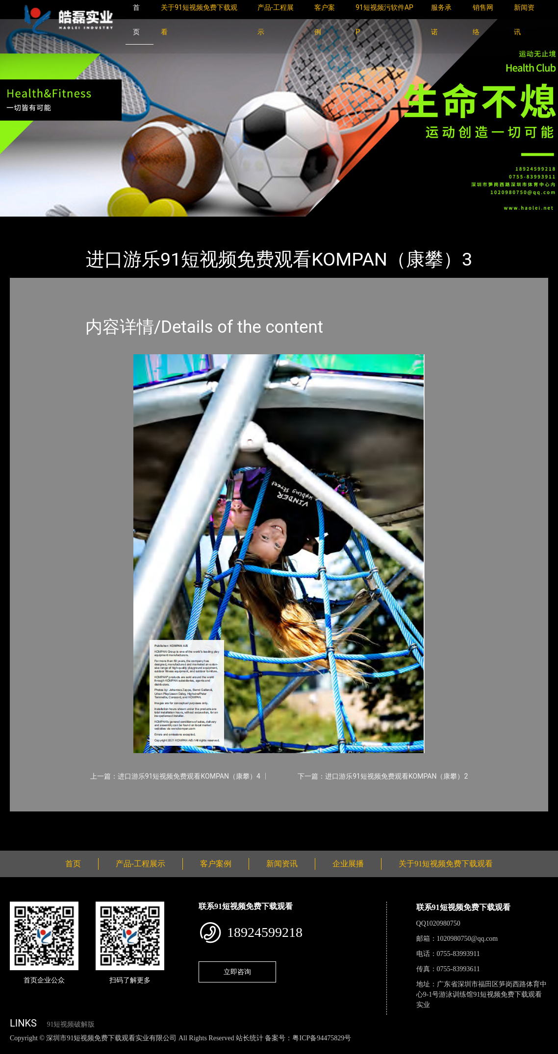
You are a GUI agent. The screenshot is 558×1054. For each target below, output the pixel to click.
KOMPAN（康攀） (132, 223)
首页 (27, 223)
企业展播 (348, 863)
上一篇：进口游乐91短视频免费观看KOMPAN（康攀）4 (175, 776)
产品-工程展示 (69, 223)
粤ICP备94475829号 (321, 1038)
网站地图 (14, 1048)
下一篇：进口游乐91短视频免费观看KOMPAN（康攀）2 (383, 776)
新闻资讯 (282, 863)
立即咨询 (237, 972)
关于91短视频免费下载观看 (446, 863)
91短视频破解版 (71, 1024)
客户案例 (215, 863)
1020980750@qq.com (467, 938)
